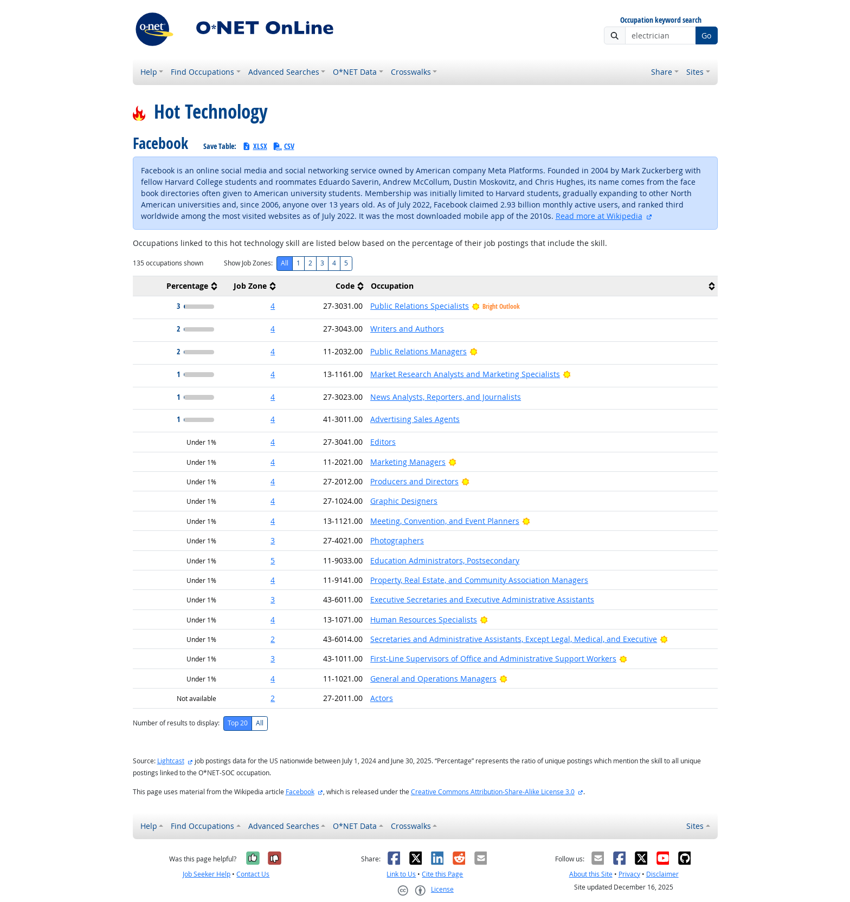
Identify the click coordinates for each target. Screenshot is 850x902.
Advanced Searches (283, 72)
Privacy (629, 874)
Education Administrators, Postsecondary (444, 560)
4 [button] (273, 306)
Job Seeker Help (206, 874)
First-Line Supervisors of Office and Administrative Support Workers (493, 658)
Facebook (300, 791)
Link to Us (401, 874)
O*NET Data (355, 72)
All (284, 263)
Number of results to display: (176, 723)
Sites (695, 72)
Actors (381, 698)
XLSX (254, 146)
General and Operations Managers (433, 678)
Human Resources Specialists (423, 619)
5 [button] (273, 560)
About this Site (591, 874)
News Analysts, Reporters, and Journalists (445, 397)
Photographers (397, 540)
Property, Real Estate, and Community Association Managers (479, 580)
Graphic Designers (403, 501)
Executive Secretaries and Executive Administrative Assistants (482, 599)
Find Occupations (202, 72)
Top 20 (238, 723)
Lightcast (170, 760)
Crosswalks (411, 72)
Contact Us (252, 874)
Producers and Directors (414, 481)
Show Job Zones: (248, 263)
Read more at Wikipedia (599, 216)
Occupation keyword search (660, 20)
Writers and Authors (407, 328)
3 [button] (273, 540)
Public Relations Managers (418, 351)
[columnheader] (177, 286)
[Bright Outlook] (473, 351)
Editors (383, 442)
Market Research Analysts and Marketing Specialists (465, 374)
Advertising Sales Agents (415, 419)
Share (661, 72)
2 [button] (273, 639)
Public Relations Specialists (419, 306)
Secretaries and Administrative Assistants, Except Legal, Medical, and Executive (513, 639)
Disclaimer (662, 874)
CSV (283, 146)
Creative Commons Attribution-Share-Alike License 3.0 (493, 791)
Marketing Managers (408, 462)
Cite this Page (442, 874)
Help (148, 72)
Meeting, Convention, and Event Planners (444, 521)
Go (706, 35)
